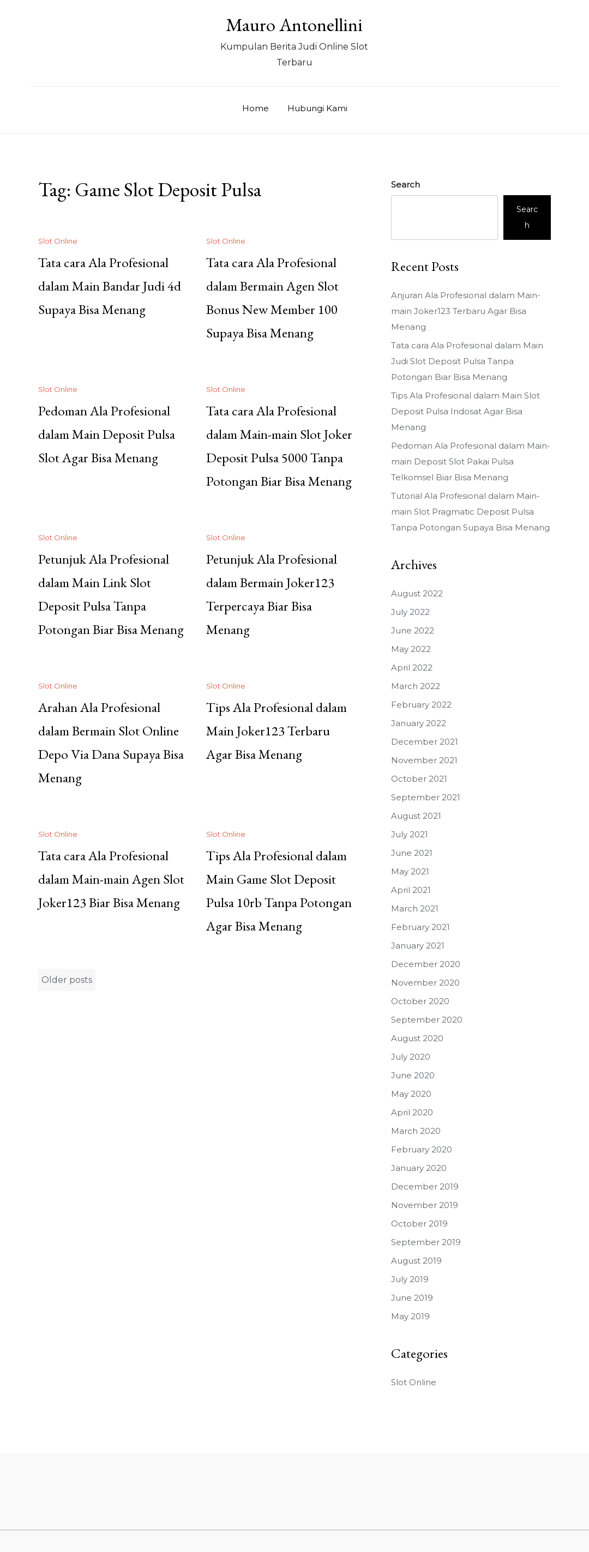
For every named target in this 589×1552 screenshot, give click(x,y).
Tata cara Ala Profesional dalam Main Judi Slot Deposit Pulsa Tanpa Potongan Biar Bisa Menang (467, 361)
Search (405, 184)
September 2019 (426, 1242)
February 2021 (420, 927)
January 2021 (417, 945)
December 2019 (425, 1186)
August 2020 (417, 1038)
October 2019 (419, 1223)
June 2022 (412, 630)
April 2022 (411, 667)
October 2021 (419, 779)
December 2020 (425, 964)
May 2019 (410, 1316)
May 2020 (411, 1094)
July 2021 (409, 834)
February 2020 (421, 1149)
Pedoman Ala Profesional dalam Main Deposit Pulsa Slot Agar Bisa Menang (106, 434)
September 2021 (425, 797)
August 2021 (416, 816)
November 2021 (424, 760)
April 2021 (411, 890)
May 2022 (411, 649)
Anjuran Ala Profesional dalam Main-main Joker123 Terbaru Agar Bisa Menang (465, 311)
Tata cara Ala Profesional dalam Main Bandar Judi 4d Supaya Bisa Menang (109, 285)
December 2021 (424, 741)
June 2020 (413, 1075)
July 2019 (410, 1279)
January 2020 (419, 1168)
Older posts (66, 980)
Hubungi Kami (317, 108)
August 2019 (416, 1260)
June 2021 (411, 853)
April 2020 (412, 1112)
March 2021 (414, 908)
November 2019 (424, 1205)
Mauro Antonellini (294, 25)
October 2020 (420, 1001)
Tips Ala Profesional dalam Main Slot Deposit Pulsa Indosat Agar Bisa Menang (465, 411)
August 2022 (417, 593)
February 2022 (421, 704)
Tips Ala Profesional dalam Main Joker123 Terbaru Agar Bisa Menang (276, 730)
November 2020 (425, 982)
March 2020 (416, 1131)
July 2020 (410, 1057)
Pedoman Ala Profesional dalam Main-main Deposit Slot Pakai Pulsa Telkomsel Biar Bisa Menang (470, 461)
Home (255, 108)
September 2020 (426, 1019)
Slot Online (57, 241)
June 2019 (412, 1298)
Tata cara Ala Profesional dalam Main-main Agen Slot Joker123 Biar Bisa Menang (111, 879)
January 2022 (418, 723)
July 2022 (410, 612)
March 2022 (415, 686)
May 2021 (410, 871)
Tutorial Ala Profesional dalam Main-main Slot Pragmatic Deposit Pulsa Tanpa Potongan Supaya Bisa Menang (470, 512)
